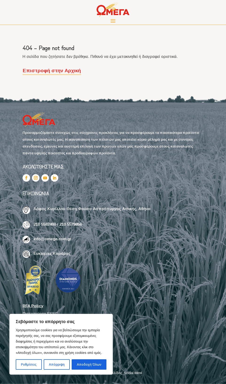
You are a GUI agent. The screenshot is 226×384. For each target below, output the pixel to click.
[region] (61, 344)
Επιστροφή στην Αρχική (52, 70)
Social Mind (133, 373)
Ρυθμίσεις (29, 364)
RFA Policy (33, 306)
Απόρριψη (57, 364)
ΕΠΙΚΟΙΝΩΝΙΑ (36, 193)
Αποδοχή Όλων (89, 364)
